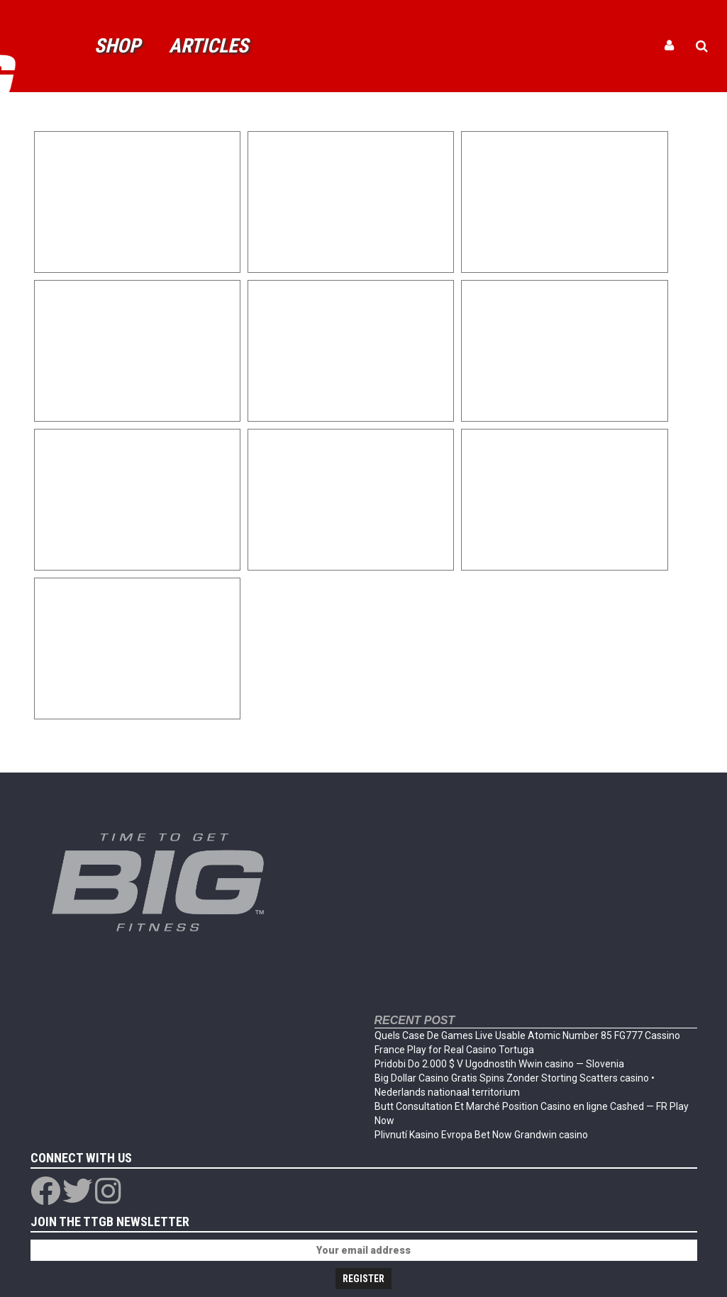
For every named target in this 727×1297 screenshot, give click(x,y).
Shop (117, 45)
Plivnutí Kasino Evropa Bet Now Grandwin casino (481, 1134)
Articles (208, 45)
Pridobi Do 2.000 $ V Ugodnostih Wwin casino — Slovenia (499, 1063)
